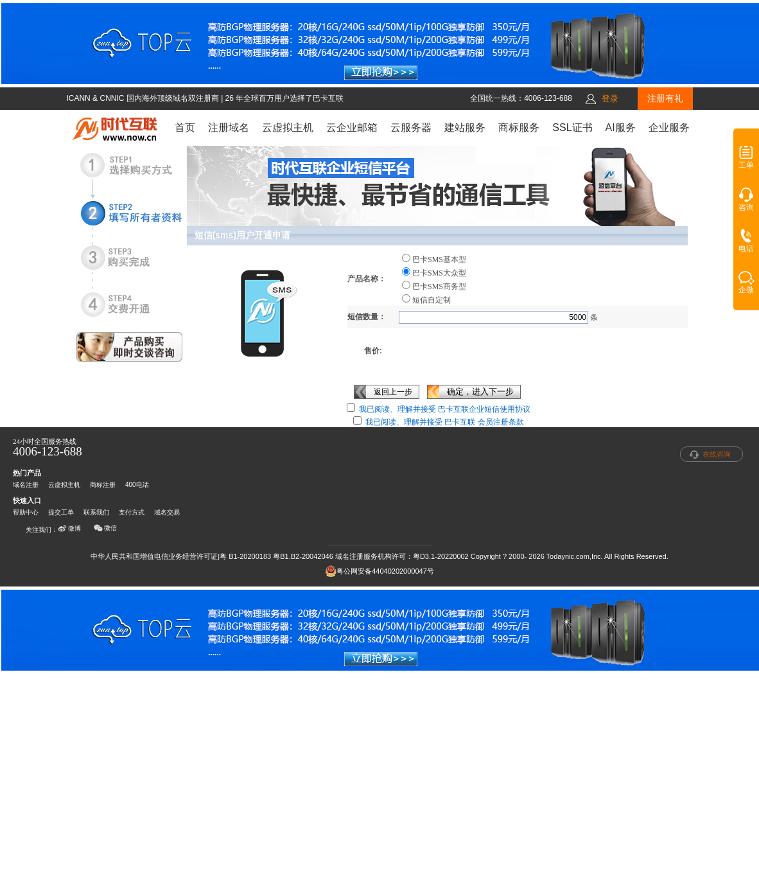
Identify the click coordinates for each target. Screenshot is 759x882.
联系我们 (96, 512)
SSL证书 (572, 127)
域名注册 (26, 484)
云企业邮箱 (352, 127)
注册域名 (228, 127)
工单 (746, 161)
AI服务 (621, 127)
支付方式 (131, 512)
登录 (610, 98)
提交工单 (61, 512)
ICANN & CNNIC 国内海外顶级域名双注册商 (143, 98)
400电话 (137, 484)
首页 (185, 127)
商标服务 (518, 127)
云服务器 (411, 127)
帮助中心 (26, 512)
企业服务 (669, 127)
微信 (105, 528)
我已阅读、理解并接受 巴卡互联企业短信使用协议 (444, 409)
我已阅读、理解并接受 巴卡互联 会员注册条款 (444, 422)
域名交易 (167, 512)
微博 (69, 529)
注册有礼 (665, 98)
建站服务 (464, 127)
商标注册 (103, 484)
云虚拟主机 (287, 127)
